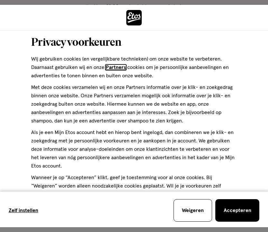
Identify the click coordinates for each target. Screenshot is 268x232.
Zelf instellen (23, 210)
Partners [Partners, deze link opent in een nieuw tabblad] (116, 67)
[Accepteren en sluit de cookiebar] (237, 210)
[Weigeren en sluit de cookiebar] (193, 210)
